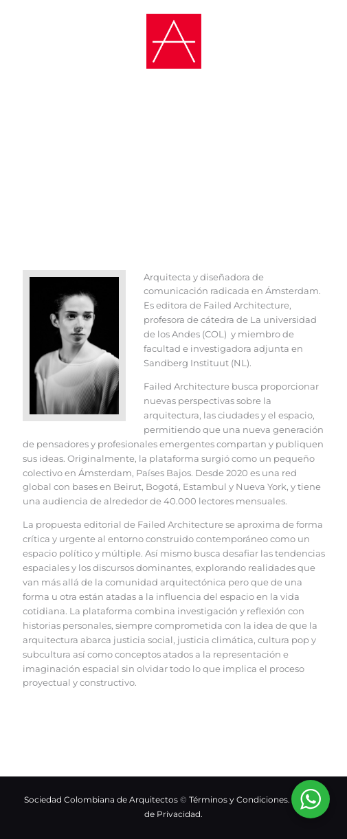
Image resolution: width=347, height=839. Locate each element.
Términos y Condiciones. (240, 799)
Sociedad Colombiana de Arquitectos (101, 799)
